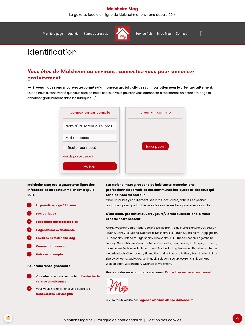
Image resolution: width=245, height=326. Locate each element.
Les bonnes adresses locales (57, 222)
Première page (53, 33)
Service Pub (143, 33)
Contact (181, 33)
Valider (90, 166)
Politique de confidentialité (119, 320)
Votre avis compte (49, 254)
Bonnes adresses (96, 33)
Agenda (73, 33)
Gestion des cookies (163, 320)
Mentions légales (78, 320)
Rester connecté (82, 147)
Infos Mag (164, 33)
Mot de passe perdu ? (78, 156)
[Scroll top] (237, 318)
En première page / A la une (56, 205)
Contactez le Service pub (54, 294)
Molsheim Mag (122, 9)
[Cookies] (8, 318)
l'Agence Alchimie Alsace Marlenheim (166, 300)
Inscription (155, 146)
